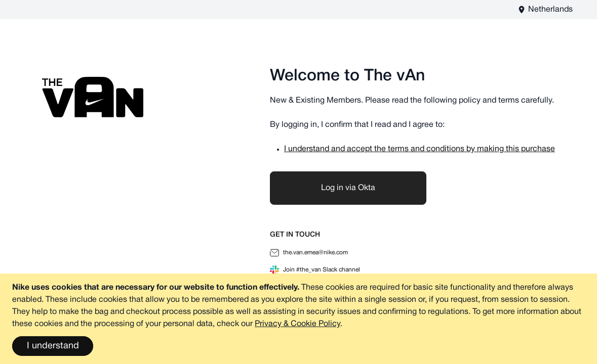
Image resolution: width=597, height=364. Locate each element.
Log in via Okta (348, 188)
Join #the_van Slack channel (315, 270)
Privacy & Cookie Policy (297, 324)
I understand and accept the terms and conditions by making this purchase (419, 149)
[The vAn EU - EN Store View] (545, 10)
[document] (298, 319)
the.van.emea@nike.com (309, 252)
